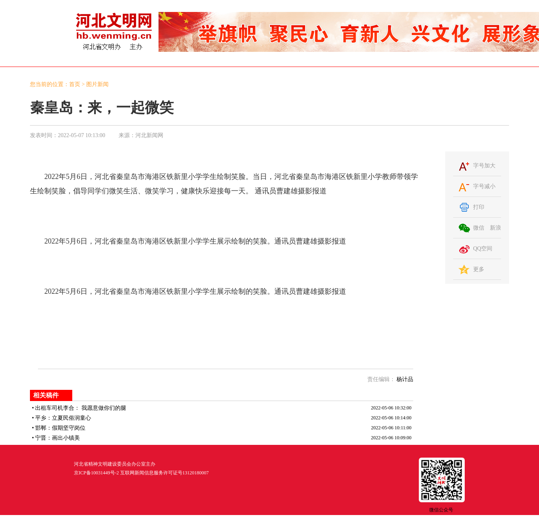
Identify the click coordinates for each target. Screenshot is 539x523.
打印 (478, 207)
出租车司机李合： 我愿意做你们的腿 (80, 408)
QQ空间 (482, 249)
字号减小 (484, 186)
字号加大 (484, 166)
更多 (478, 269)
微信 (478, 228)
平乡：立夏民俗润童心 (63, 418)
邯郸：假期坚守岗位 (60, 428)
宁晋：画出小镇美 (57, 438)
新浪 (495, 228)
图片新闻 (97, 84)
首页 (74, 84)
